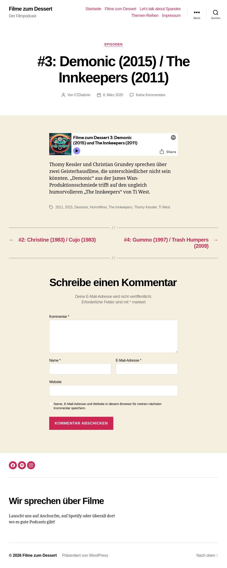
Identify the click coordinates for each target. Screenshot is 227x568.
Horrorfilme (98, 207)
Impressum (171, 15)
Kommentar (59, 316)
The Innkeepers (120, 207)
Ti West (164, 207)
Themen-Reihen (145, 15)
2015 (69, 207)
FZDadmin (82, 95)
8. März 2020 (113, 95)
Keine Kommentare (150, 95)
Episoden (113, 44)
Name (55, 360)
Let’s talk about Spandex (160, 9)
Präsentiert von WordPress (85, 555)
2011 (59, 207)
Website (55, 382)
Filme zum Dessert (30, 9)
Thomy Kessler (145, 207)
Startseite (93, 9)
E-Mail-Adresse (128, 360)
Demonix (81, 207)
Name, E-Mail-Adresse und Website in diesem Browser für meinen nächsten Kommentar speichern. (108, 406)
